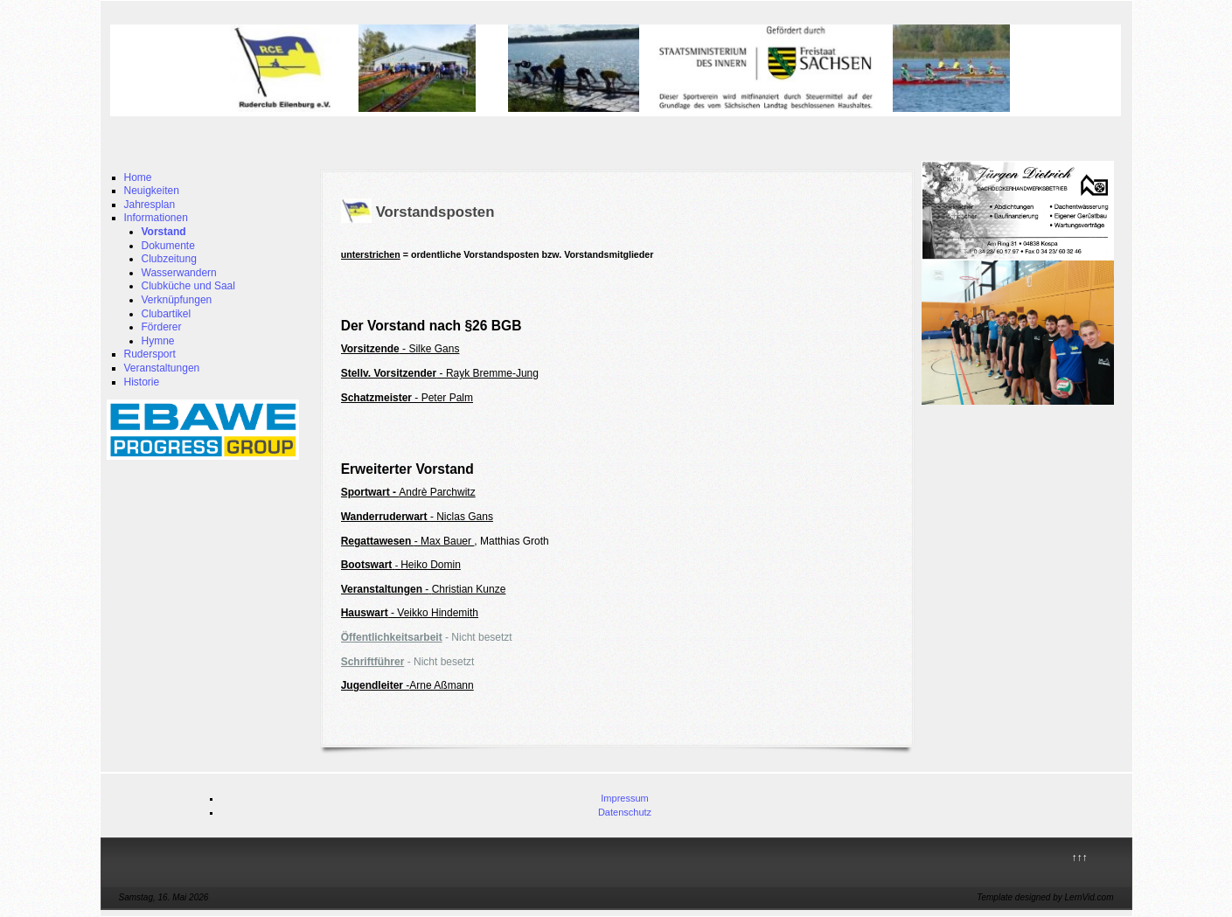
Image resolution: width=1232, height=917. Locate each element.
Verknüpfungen (177, 300)
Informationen (156, 218)
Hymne (158, 341)
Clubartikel (166, 314)
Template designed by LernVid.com (1045, 897)
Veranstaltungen (162, 368)
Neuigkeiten (151, 190)
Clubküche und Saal (188, 286)
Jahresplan (150, 204)
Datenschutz (624, 812)
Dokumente (168, 246)
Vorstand (164, 232)
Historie (142, 382)
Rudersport (150, 354)
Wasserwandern (179, 273)
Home (138, 177)
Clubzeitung (169, 259)
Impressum (624, 798)
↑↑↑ (1080, 857)
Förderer (162, 327)
